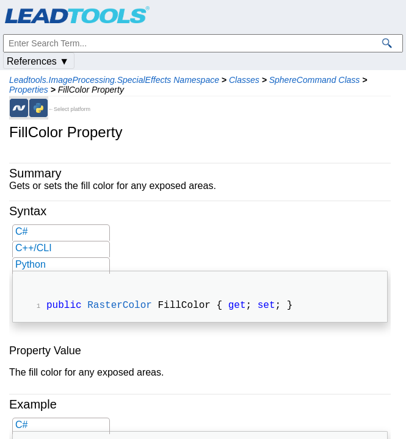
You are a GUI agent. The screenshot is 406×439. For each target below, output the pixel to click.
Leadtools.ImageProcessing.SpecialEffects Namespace (114, 80)
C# (21, 231)
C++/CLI (33, 248)
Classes (244, 80)
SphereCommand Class (314, 80)
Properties (28, 90)
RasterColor (119, 306)
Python (30, 264)
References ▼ (38, 61)
